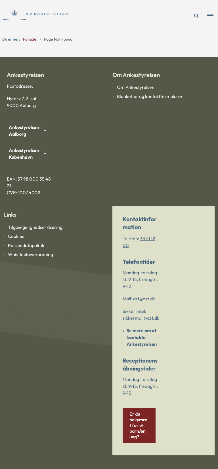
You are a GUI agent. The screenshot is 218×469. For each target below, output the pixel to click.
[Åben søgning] (196, 16)
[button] (212, 16)
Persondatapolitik (26, 245)
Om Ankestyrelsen (135, 87)
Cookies (16, 236)
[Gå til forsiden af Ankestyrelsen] (34, 16)
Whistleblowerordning (30, 254)
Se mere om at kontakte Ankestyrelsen (142, 337)
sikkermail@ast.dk (141, 318)
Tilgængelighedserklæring (35, 227)
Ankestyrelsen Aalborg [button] (25, 130)
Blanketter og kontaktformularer (150, 96)
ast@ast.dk (144, 299)
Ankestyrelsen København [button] (25, 153)
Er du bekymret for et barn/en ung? (138, 425)
